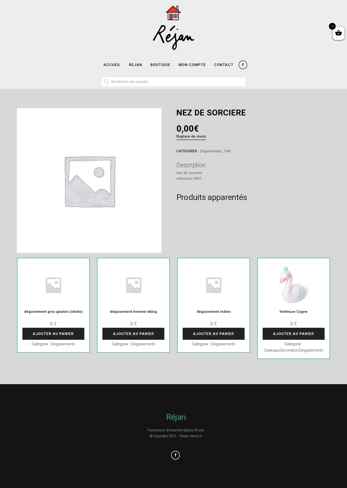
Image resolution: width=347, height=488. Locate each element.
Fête (227, 151)
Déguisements (211, 151)
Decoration (289, 350)
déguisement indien (214, 311)
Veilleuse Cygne (293, 311)
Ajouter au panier (53, 334)
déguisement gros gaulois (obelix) (53, 311)
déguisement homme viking (133, 311)
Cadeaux (271, 350)
